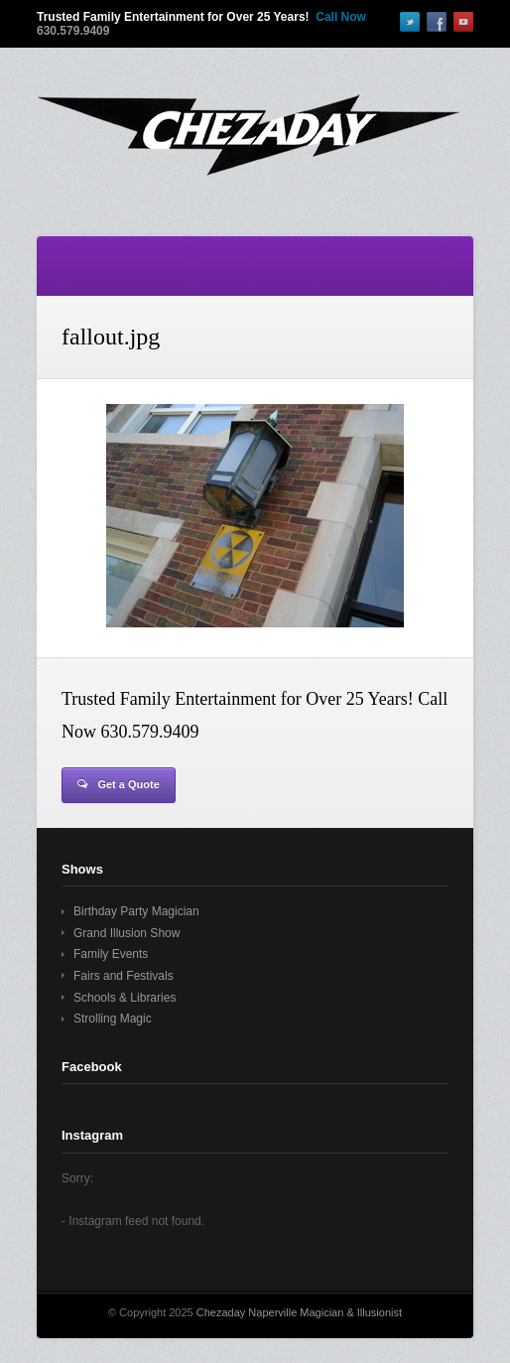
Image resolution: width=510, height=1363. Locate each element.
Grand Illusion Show (126, 933)
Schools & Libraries (124, 998)
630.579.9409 (73, 31)
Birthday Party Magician (136, 911)
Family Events (110, 954)
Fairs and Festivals (123, 976)
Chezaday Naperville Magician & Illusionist (299, 1312)
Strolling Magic (112, 1018)
